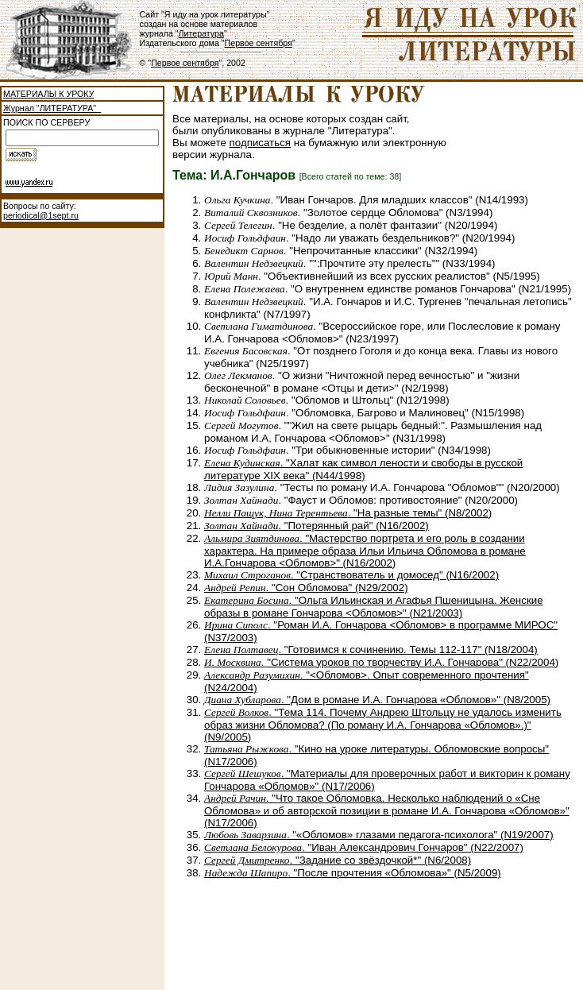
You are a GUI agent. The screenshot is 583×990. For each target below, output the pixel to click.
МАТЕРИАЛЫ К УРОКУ (48, 94)
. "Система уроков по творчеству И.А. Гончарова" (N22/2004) (381, 662)
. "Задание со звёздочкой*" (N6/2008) (337, 860)
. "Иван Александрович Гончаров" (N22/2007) (363, 847)
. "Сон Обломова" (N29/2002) (306, 588)
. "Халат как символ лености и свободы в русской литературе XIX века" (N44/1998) (363, 469)
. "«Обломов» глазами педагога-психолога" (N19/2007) (379, 835)
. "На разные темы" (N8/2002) (348, 513)
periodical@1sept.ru (41, 215)
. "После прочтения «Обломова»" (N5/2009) (352, 873)
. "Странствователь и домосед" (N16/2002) (351, 575)
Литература (201, 33)
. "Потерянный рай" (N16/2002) (316, 526)
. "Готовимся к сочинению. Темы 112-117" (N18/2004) (371, 649)
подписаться (261, 143)
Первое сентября (258, 43)
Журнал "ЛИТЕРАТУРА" (52, 108)
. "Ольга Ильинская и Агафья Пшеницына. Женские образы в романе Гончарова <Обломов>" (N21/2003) (373, 606)
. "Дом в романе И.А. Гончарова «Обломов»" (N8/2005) (377, 700)
